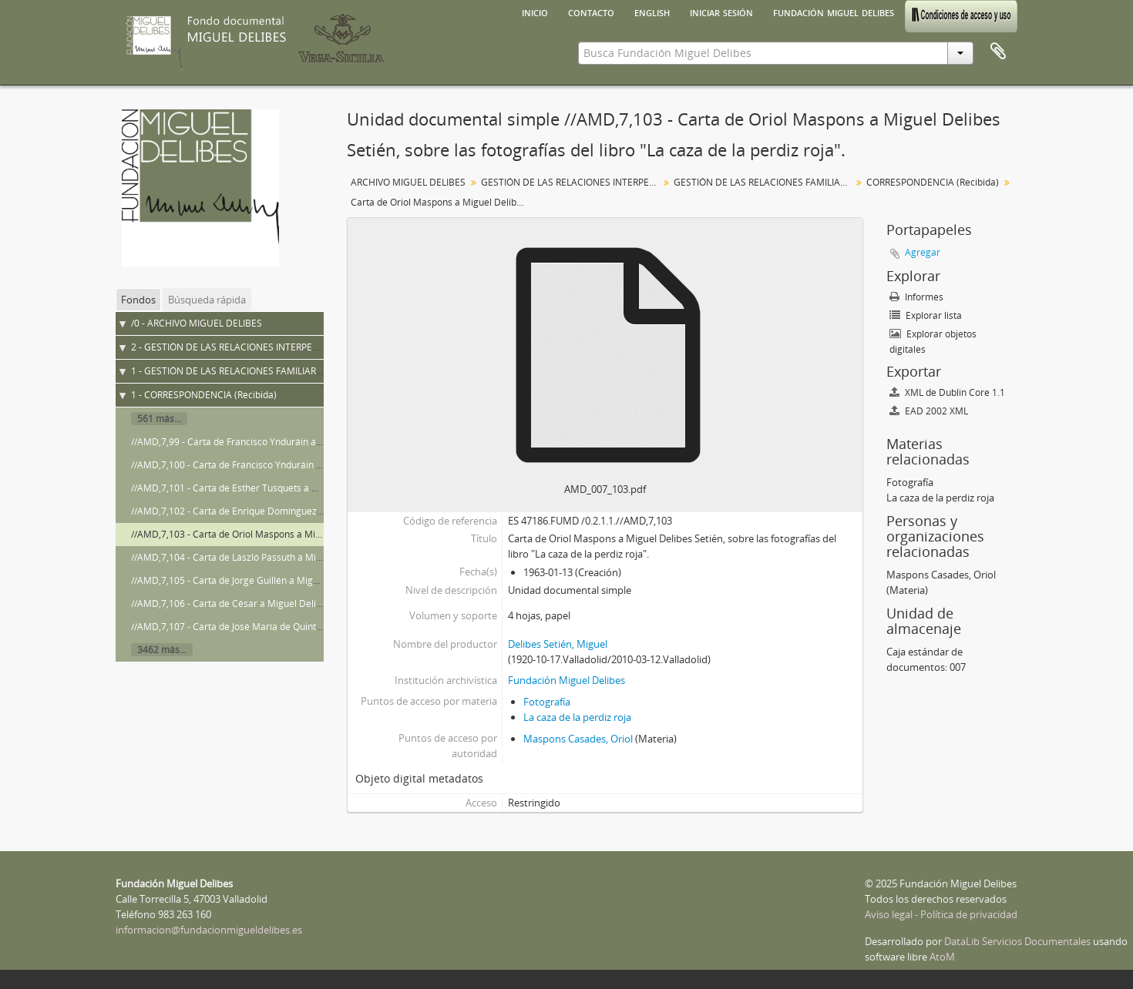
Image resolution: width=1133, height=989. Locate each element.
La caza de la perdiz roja (577, 717)
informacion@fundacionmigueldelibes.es (209, 930)
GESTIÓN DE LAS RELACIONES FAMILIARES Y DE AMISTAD (764, 182)
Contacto (591, 11)
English (652, 11)
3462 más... (162, 649)
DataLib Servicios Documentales (1017, 941)
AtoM (942, 957)
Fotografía (546, 702)
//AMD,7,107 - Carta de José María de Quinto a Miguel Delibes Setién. (279, 626)
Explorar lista (925, 315)
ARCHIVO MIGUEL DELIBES (408, 182)
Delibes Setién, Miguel (557, 644)
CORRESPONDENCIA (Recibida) (932, 182)
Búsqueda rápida (207, 300)
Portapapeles (998, 51)
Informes (916, 296)
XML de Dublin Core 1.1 (947, 392)
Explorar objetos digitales (933, 341)
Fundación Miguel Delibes (833, 11)
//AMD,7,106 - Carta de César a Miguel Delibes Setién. (247, 603)
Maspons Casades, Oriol (578, 739)
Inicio (535, 11)
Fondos (138, 300)
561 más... (159, 418)
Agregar (922, 252)
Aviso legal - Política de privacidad (941, 914)
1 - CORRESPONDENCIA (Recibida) (204, 394)
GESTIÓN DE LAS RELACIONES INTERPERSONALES (571, 182)
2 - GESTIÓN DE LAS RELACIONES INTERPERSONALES (244, 347)
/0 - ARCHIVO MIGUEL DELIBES (196, 323)
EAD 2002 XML (928, 410)
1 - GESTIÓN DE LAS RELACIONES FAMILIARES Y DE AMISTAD (261, 370)
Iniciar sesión (721, 11)
